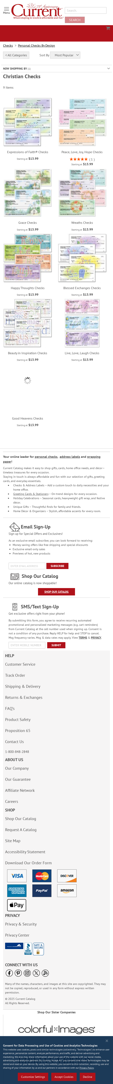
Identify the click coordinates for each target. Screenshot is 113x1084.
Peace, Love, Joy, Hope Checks (82, 152)
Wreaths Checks (82, 223)
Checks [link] (8, 46)
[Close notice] (107, 1040)
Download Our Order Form (28, 863)
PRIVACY (96, 637)
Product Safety (17, 719)
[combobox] (85, 10)
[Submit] (56, 645)
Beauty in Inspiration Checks (27, 353)
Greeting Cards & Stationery (30, 494)
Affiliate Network (20, 790)
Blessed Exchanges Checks (82, 288)
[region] (56, 1060)
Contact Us (14, 741)
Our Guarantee (18, 779)
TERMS (83, 637)
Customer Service (20, 664)
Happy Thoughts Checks (28, 288)
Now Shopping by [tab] (15, 68)
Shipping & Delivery (22, 686)
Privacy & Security (21, 924)
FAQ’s (10, 708)
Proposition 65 (17, 730)
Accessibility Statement (25, 851)
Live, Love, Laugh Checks (82, 353)
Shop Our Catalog (56, 592)
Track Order (15, 675)
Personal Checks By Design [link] (36, 46)
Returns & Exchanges (23, 697)
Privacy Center (17, 935)
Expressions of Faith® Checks (27, 152)
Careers (11, 801)
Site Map (12, 840)
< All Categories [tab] (16, 55)
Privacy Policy (86, 1067)
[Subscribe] (57, 566)
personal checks (46, 457)
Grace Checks (27, 223)
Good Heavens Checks (27, 418)
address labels (70, 457)
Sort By (44, 55)
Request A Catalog (21, 829)
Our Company (17, 768)
